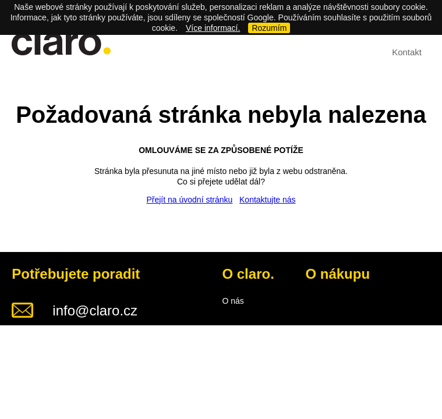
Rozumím (269, 28)
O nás (232, 301)
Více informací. (213, 28)
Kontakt (407, 52)
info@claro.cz (94, 310)
